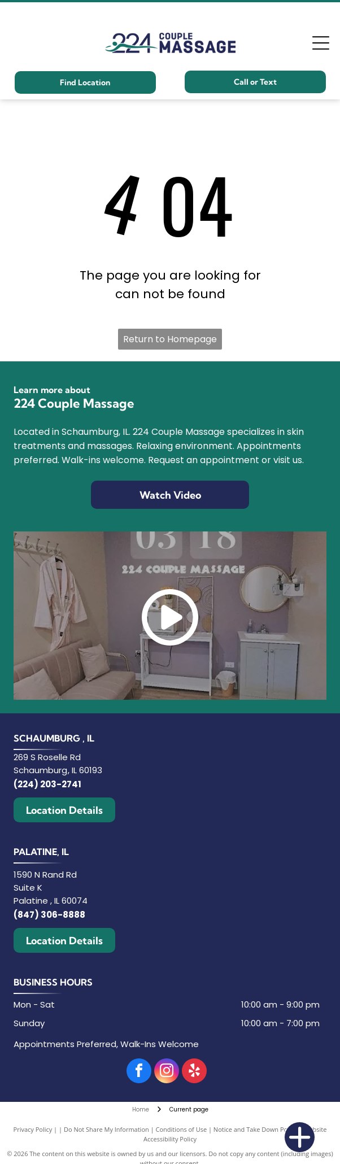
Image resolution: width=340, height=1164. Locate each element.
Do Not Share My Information (106, 1129)
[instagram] (166, 1072)
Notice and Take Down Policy (255, 1129)
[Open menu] (320, 42)
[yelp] (194, 1072)
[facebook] (139, 1072)
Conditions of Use (181, 1129)
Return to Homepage (170, 339)
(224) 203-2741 (47, 784)
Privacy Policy (33, 1129)
